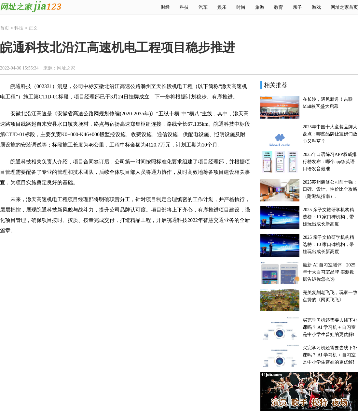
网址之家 (66, 68)
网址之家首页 (344, 7)
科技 (18, 28)
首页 (4, 28)
